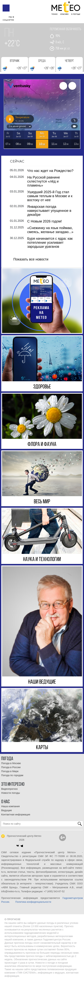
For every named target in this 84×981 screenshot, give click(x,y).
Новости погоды (10, 792)
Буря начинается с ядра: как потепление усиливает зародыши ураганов (50, 242)
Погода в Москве (11, 763)
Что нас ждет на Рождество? (50, 170)
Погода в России (10, 767)
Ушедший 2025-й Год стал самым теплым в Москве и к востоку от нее (49, 196)
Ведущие (6, 810)
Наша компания (10, 806)
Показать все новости (30, 259)
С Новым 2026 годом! (44, 221)
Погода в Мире (10, 771)
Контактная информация (15, 814)
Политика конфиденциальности (33, 901)
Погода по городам (12, 775)
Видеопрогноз (9, 788)
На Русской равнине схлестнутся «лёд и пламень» (43, 181)
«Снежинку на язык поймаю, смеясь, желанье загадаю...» (50, 230)
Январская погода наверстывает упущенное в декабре (49, 210)
